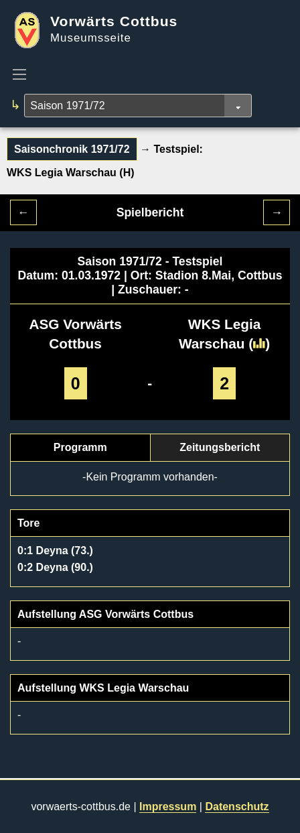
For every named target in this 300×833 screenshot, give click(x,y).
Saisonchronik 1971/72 (72, 149)
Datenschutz (237, 806)
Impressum (167, 806)
